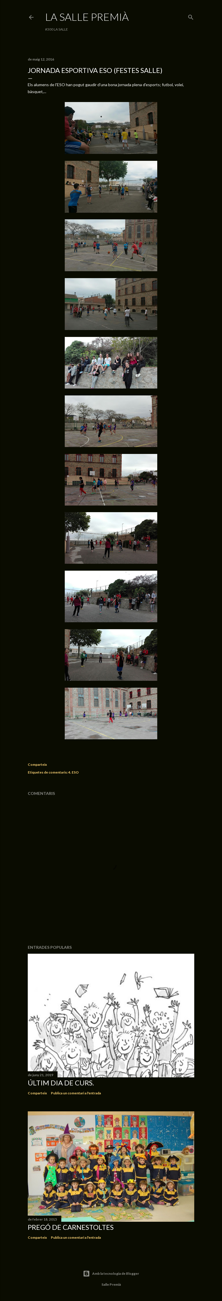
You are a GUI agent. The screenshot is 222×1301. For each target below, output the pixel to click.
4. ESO (73, 772)
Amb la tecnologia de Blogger (111, 1273)
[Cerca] (190, 16)
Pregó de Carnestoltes (71, 1227)
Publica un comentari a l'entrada (76, 1093)
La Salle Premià (87, 16)
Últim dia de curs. (61, 1082)
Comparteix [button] (37, 764)
